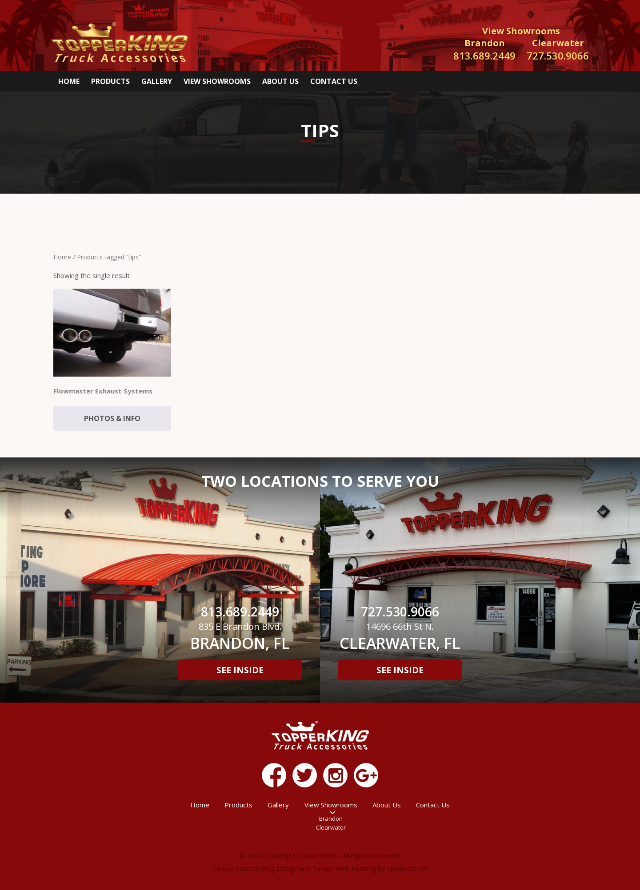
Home (69, 81)
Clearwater (331, 827)
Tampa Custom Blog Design (255, 868)
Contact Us (333, 81)
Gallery (156, 81)
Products (110, 81)
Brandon (331, 818)
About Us (280, 81)
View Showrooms (217, 81)
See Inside (240, 670)
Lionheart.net (407, 868)
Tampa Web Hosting (344, 868)
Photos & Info (112, 418)
